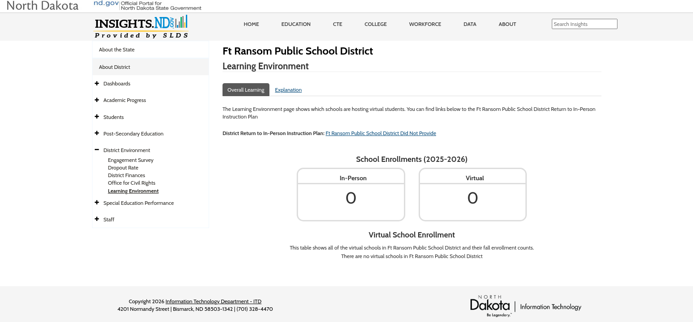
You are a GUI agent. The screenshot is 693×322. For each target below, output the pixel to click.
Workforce (425, 24)
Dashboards (117, 83)
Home (251, 24)
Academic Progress (125, 100)
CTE (337, 24)
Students (114, 117)
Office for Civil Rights (131, 182)
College (376, 24)
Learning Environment (133, 190)
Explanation (288, 89)
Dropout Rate (123, 167)
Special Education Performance (139, 202)
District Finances (126, 175)
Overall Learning (246, 89)
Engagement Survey (131, 160)
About (507, 24)
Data (470, 24)
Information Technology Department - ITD (214, 301)
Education (296, 24)
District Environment (127, 150)
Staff (109, 219)
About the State (117, 49)
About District (114, 67)
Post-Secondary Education (134, 133)
